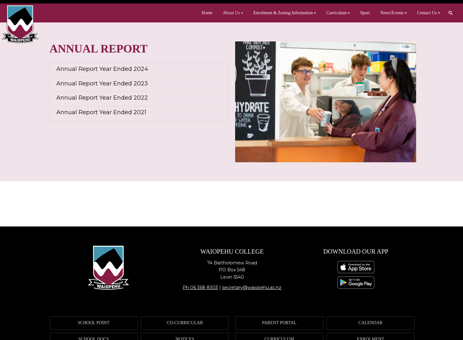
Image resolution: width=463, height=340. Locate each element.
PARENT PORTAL (279, 322)
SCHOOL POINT (93, 322)
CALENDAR (371, 322)
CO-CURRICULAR (185, 322)
